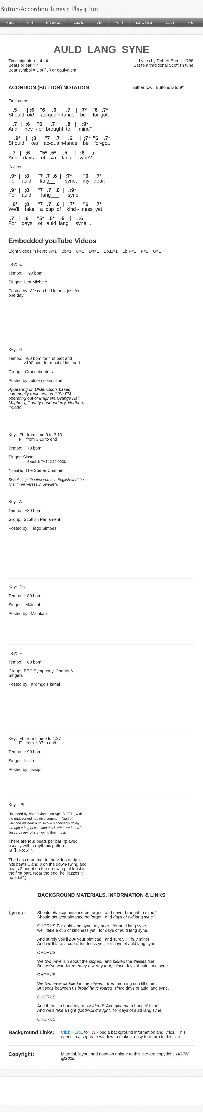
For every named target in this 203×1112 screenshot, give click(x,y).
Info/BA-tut (53, 22)
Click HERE (72, 1032)
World (119, 22)
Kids (190, 22)
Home (10, 22)
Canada (79, 22)
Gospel (170, 22)
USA (99, 22)
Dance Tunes (144, 22)
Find (30, 22)
